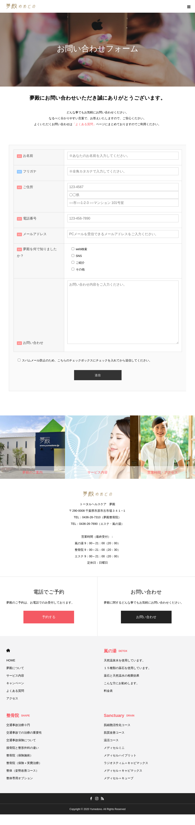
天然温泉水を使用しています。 (124, 660)
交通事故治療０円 (18, 725)
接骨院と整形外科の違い (22, 747)
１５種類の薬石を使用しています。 (127, 668)
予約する (49, 617)
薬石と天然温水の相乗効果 (121, 675)
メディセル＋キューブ (118, 778)
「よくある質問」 (84, 124)
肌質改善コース (114, 732)
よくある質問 (15, 690)
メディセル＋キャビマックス (123, 770)
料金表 (108, 690)
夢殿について (15, 668)
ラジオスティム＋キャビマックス (126, 763)
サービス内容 (15, 675)
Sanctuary (119, 715)
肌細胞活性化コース (117, 725)
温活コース (111, 740)
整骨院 (18, 715)
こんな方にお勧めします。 (121, 683)
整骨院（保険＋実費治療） (24, 763)
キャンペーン (15, 683)
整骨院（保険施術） (19, 755)
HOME (8, 650)
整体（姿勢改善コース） (22, 770)
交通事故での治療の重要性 (24, 732)
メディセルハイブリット (120, 755)
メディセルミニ (114, 747)
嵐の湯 (115, 651)
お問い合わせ (146, 617)
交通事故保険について (21, 740)
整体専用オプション (19, 778)
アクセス (12, 698)
